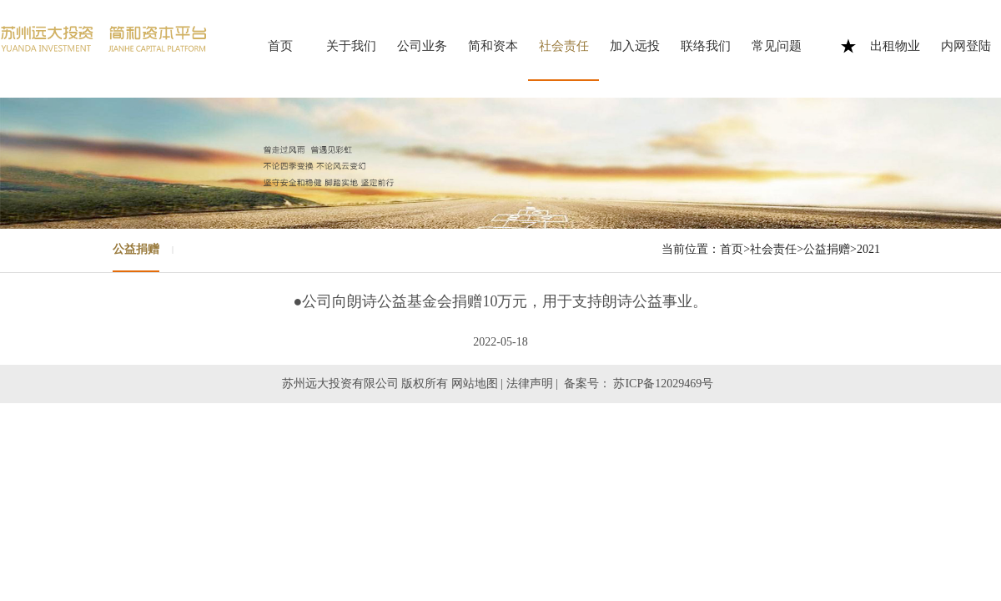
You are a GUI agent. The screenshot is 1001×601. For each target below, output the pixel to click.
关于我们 (351, 46)
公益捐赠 (136, 249)
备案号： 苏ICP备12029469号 (640, 383)
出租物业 (895, 46)
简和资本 (493, 46)
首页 (280, 46)
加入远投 (635, 46)
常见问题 (777, 46)
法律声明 (529, 383)
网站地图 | (477, 383)
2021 (868, 249)
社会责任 (564, 46)
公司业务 (422, 46)
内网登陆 (966, 46)
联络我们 (706, 46)
